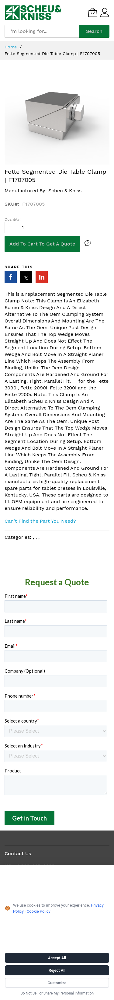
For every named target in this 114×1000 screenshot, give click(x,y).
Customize (56, 983)
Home (11, 46)
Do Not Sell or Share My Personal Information (57, 993)
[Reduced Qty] (11, 227)
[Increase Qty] (35, 227)
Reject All (57, 970)
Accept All (57, 958)
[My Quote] (92, 12)
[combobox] (42, 31)
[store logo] (33, 12)
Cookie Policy (38, 911)
